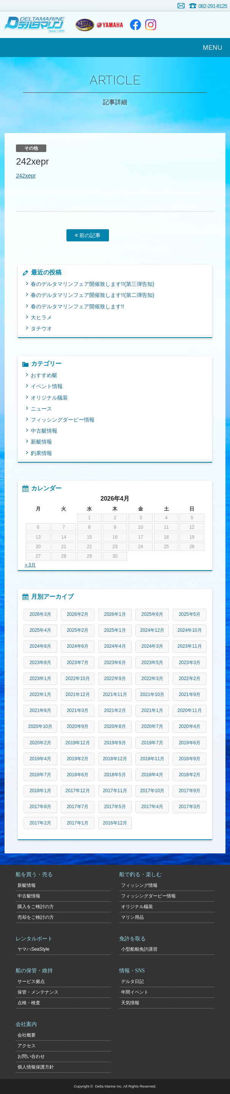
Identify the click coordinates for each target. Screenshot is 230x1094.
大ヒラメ (41, 317)
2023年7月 (77, 662)
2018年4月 (152, 774)
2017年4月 (152, 806)
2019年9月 (115, 742)
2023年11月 (190, 646)
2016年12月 (115, 823)
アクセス (26, 1045)
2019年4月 (40, 758)
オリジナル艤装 (49, 398)
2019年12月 (78, 742)
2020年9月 (77, 726)
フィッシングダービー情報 (63, 420)
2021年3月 (77, 710)
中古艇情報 (44, 431)
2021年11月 (115, 694)
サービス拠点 (31, 981)
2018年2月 (189, 774)
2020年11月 (190, 710)
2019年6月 (189, 742)
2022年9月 (115, 678)
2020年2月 (40, 742)
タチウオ (41, 328)
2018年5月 (115, 774)
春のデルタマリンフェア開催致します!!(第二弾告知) (92, 295)
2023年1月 (40, 678)
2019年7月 (152, 742)
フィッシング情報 (139, 885)
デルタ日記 (132, 981)
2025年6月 (152, 614)
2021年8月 (40, 710)
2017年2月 (40, 823)
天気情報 (130, 1002)
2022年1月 (40, 694)
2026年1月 (115, 614)
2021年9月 (189, 694)
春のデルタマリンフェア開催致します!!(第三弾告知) (92, 284)
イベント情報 (47, 386)
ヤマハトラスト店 (84, 24)
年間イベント (134, 992)
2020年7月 (152, 726)
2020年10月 (40, 726)
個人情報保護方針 (35, 1067)
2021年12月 (78, 694)
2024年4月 (115, 646)
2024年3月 (152, 646)
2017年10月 (152, 790)
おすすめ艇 (44, 375)
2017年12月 (78, 790)
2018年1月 (40, 790)
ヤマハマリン (109, 24)
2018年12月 (115, 758)
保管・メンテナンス (37, 992)
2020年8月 (115, 726)
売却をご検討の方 (35, 917)
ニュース (41, 409)
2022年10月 (78, 678)
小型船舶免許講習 (139, 949)
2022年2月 (189, 678)
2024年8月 (40, 646)
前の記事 (88, 235)
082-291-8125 (212, 6)
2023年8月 (40, 662)
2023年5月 (152, 662)
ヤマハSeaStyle (33, 949)
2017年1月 (77, 823)
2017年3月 (189, 806)
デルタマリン (35, 24)
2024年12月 (152, 630)
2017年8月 (40, 806)
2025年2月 (77, 630)
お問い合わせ (181, 5)
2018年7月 (40, 774)
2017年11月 (115, 790)
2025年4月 (40, 630)
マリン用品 (132, 917)
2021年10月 (152, 694)
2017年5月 (115, 806)
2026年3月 (40, 614)
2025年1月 (115, 630)
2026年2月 (77, 614)
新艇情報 (41, 442)
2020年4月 (189, 726)
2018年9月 (189, 758)
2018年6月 (77, 774)
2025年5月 (189, 614)
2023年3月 (189, 662)
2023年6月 (115, 662)
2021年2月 (115, 710)
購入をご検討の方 (35, 906)
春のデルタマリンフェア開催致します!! (77, 306)
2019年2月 (77, 758)
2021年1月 (152, 710)
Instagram (150, 24)
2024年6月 (77, 646)
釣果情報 (41, 453)
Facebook (135, 24)
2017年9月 (189, 790)
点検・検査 (28, 1002)
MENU (212, 47)
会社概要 (26, 1035)
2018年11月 (152, 758)
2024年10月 (190, 630)
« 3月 (30, 565)
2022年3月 (152, 678)
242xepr (26, 176)
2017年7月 (77, 806)
